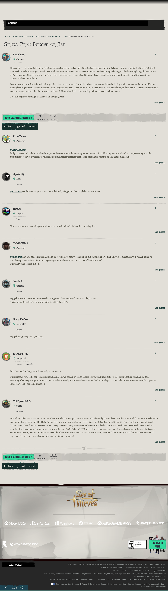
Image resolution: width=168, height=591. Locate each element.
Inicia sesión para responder (18, 118)
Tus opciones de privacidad (67, 584)
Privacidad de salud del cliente (153, 586)
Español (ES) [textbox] (15, 565)
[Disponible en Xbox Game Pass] (114, 524)
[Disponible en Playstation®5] (40, 524)
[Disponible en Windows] (64, 524)
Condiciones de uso (98, 584)
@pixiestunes (16, 191)
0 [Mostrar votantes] (155, 136)
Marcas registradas (155, 584)
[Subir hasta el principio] (5, 587)
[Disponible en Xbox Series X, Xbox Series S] (15, 524)
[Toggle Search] (12, 27)
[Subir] (9, 588)
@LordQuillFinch (18, 149)
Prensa (84, 584)
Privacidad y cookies (117, 584)
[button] (77, 23)
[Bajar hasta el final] (22, 587)
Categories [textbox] (12, 23)
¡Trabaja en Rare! (157, 545)
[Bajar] (19, 588)
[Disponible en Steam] (85, 524)
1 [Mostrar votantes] (155, 54)
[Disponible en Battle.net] (150, 524)
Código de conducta (136, 584)
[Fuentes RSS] (3, 36)
